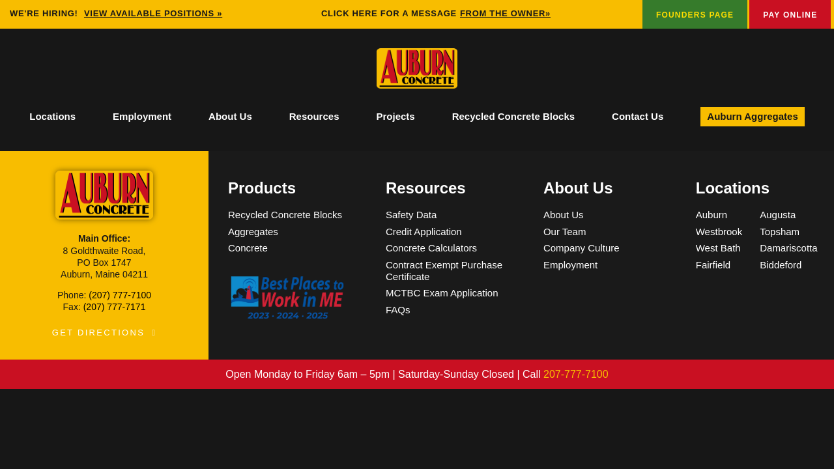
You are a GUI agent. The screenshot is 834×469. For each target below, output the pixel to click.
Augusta (778, 214)
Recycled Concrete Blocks (513, 116)
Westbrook (719, 231)
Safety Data (411, 214)
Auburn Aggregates (752, 116)
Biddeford (780, 264)
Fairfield (713, 264)
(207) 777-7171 (114, 307)
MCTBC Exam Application (442, 292)
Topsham (779, 231)
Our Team (564, 231)
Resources (314, 116)
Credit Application (424, 231)
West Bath (718, 247)
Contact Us (637, 116)
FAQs (398, 309)
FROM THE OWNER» (505, 13)
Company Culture (581, 247)
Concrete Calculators (431, 247)
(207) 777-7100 (120, 295)
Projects (395, 116)
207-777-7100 (576, 374)
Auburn (711, 214)
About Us (230, 116)
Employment (142, 116)
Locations (52, 116)
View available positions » (153, 13)
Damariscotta (788, 247)
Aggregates (253, 231)
